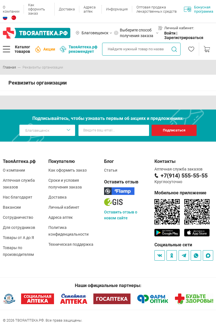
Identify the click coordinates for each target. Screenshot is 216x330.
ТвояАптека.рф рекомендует (78, 49)
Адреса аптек (90, 9)
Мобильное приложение (180, 192)
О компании (11, 9)
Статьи (110, 170)
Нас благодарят (17, 197)
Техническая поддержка (70, 244)
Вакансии (12, 207)
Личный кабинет (63, 207)
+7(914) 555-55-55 (184, 175)
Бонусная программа (198, 9)
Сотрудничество (18, 217)
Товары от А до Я (18, 237)
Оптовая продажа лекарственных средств (156, 9)
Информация (117, 9)
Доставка (67, 9)
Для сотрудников (19, 227)
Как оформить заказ (36, 9)
